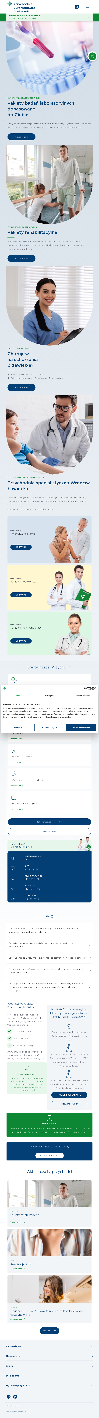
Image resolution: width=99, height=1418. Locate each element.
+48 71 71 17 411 (32, 879)
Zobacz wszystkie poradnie (49, 822)
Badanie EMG (18, 733)
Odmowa (18, 727)
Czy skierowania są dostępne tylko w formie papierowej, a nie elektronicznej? (40, 945)
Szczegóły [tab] (49, 696)
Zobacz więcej (16, 1222)
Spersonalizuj (49, 727)
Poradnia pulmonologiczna (25, 804)
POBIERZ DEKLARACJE (69, 1095)
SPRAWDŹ (21, 547)
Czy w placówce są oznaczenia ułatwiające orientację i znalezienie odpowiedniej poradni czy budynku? (43, 930)
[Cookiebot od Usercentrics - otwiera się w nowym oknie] (85, 688)
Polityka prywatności (15, 1406)
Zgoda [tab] (17, 696)
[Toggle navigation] (88, 6)
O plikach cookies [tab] (82, 696)
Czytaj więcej (21, 137)
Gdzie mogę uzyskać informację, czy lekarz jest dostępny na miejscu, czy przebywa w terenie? (46, 971)
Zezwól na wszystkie (81, 727)
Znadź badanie (49, 832)
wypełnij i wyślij (32, 899)
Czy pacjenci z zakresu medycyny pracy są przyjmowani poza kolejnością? (47, 958)
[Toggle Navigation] (49, 1346)
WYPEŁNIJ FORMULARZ (49, 1155)
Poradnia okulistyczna (22, 757)
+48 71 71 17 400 (32, 889)
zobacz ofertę (17, 739)
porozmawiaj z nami (34, 869)
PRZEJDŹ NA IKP (69, 1104)
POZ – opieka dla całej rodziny (27, 780)
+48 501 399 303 (33, 859)
